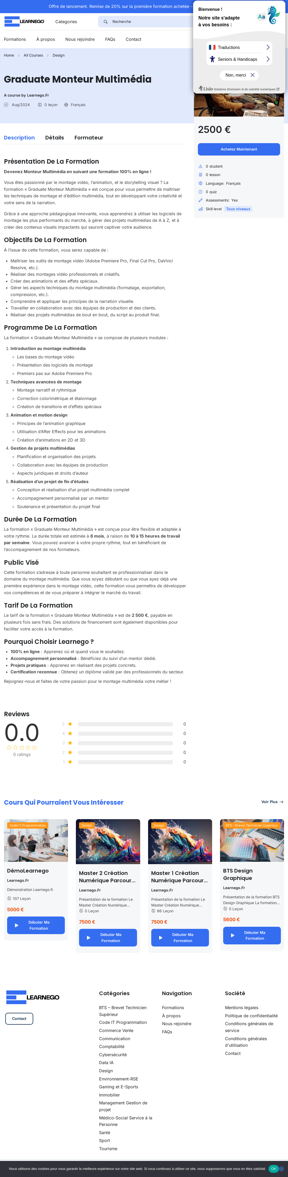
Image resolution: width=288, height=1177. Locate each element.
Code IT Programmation (28, 825)
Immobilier (109, 1095)
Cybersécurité (113, 1054)
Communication (114, 1038)
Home (9, 55)
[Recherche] (198, 21)
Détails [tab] (54, 137)
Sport (104, 1140)
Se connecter (268, 39)
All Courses (33, 55)
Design (59, 55)
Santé (104, 1132)
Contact (133, 39)
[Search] (105, 21)
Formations (15, 39)
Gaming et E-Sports (118, 1086)
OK (273, 1169)
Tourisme (108, 1148)
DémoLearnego (28, 870)
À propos (45, 39)
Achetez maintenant (239, 149)
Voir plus (272, 801)
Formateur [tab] (89, 137)
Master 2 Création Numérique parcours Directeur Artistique (106, 880)
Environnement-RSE (118, 1078)
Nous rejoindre (80, 39)
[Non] (281, 1168)
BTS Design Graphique (238, 874)
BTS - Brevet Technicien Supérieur (252, 825)
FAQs (110, 39)
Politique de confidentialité (251, 1015)
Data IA (106, 1062)
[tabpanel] (95, 418)
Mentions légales (241, 1007)
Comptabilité (111, 1046)
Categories (66, 21)
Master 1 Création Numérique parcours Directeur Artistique (179, 880)
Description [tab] (19, 137)
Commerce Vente (116, 1030)
